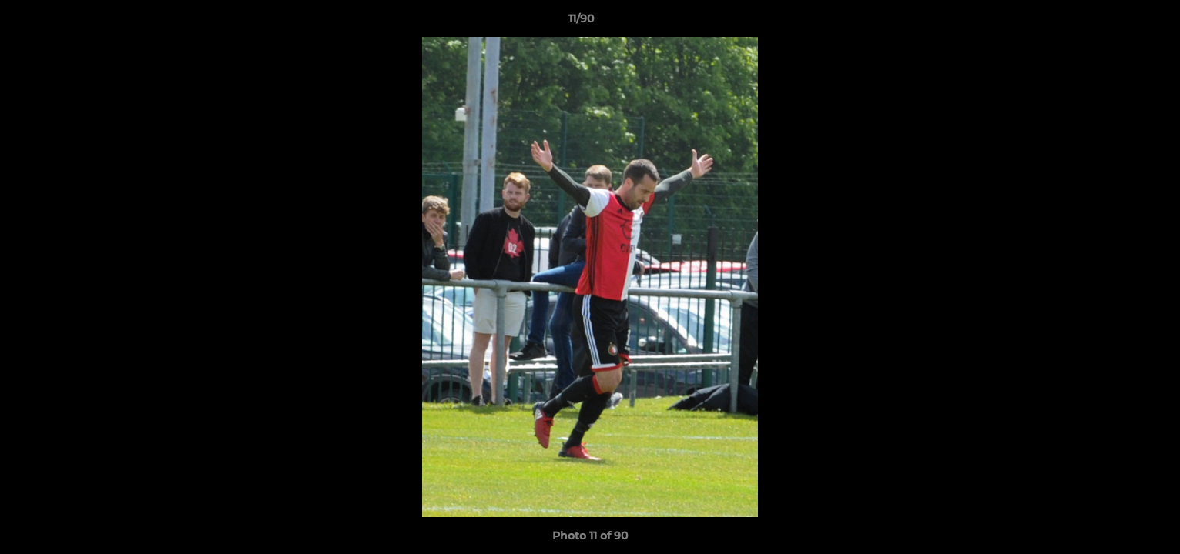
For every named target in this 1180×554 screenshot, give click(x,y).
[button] (1115, 22)
